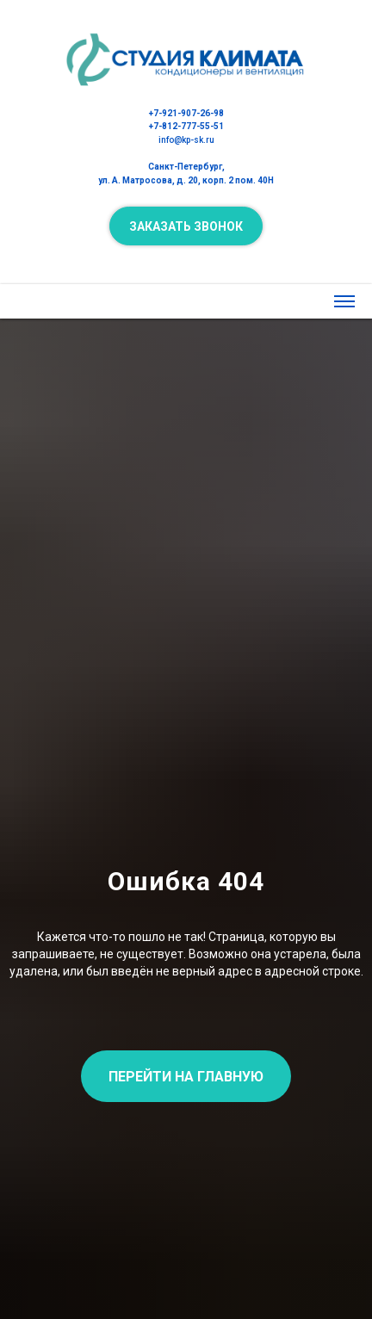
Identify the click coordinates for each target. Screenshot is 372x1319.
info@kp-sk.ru (186, 140)
